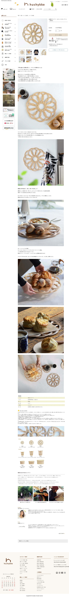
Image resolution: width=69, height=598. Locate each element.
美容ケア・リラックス (23, 568)
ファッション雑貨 (23, 570)
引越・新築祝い (22, 583)
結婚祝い (21, 580)
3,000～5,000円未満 (40, 563)
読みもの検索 (39, 9)
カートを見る (58, 1)
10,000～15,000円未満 (40, 566)
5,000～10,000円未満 (40, 565)
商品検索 (32, 9)
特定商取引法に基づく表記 (41, 587)
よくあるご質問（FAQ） (41, 582)
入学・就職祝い (22, 585)
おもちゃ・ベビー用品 (23, 571)
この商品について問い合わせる (58, 49)
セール (21, 573)
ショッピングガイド (65, 1)
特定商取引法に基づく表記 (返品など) (55, 44)
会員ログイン (39, 577)
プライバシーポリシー (40, 588)
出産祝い (21, 582)
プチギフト (22, 587)
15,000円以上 (39, 568)
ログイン (62, 38)
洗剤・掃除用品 (22, 565)
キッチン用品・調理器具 (24, 563)
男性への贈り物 (22, 590)
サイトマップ (39, 590)
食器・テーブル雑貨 (24, 15)
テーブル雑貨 (31, 15)
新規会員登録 (39, 578)
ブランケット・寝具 (23, 566)
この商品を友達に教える (53, 45)
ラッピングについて (40, 580)
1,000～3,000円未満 (40, 561)
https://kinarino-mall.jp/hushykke (60, 562)
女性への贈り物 (22, 588)
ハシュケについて (22, 9)
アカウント (51, 1)
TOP (18, 15)
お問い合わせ (39, 583)
